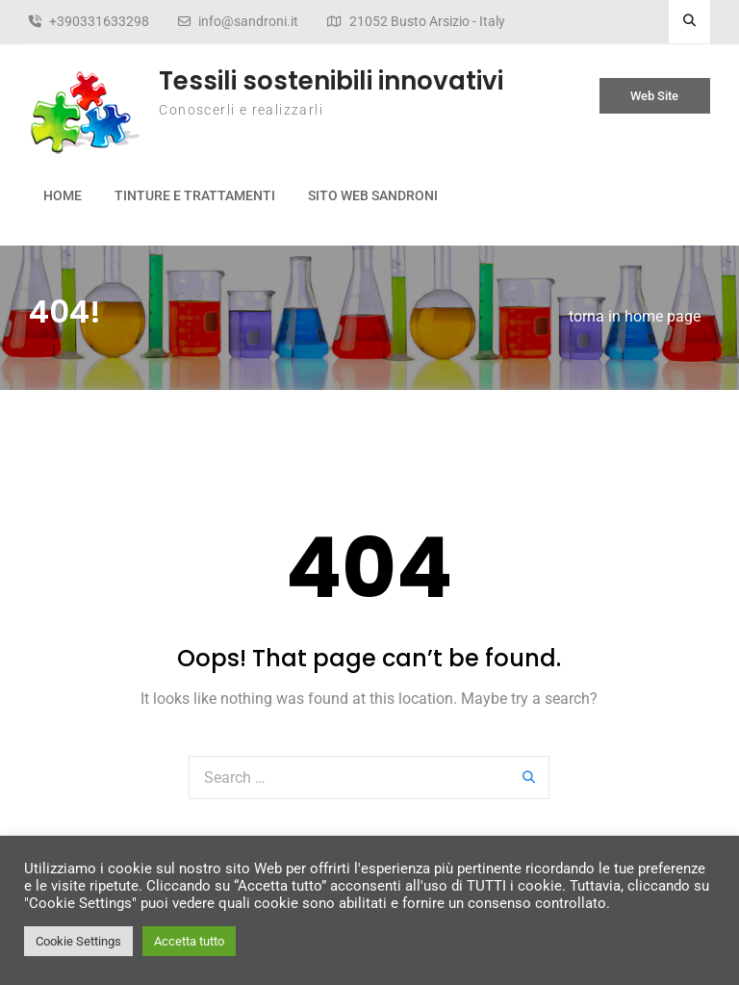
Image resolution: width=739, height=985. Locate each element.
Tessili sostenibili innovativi (331, 81)
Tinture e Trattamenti (195, 195)
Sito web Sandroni (373, 195)
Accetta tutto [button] (189, 941)
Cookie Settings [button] (78, 941)
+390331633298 (99, 21)
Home (62, 195)
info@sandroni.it (248, 21)
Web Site (654, 96)
